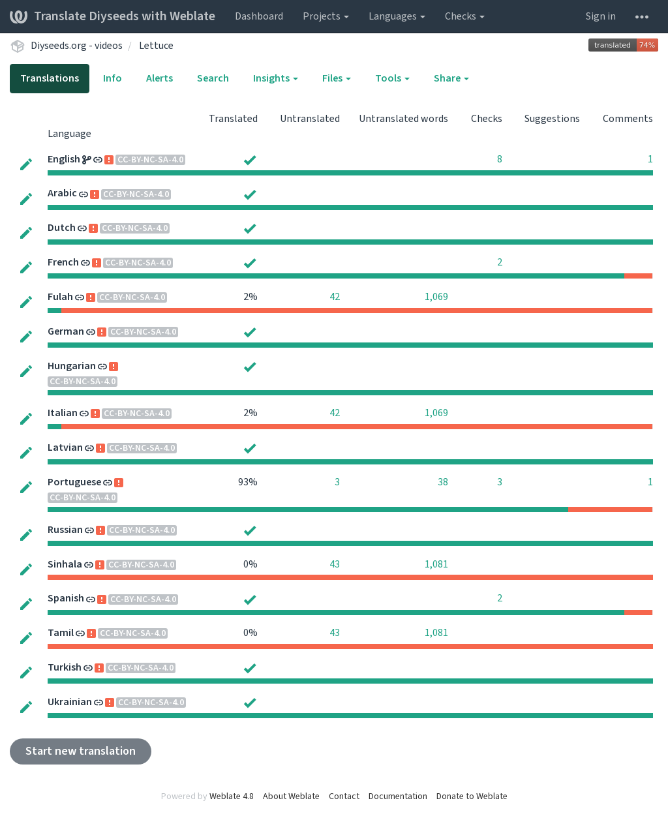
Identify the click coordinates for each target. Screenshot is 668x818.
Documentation (398, 796)
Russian (65, 530)
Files (336, 78)
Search (213, 78)
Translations (49, 78)
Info (112, 78)
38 (443, 482)
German (66, 331)
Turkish (65, 667)
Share (451, 78)
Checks (465, 16)
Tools (392, 78)
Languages (397, 16)
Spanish (66, 598)
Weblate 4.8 (231, 796)
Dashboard (259, 16)
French (63, 262)
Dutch (62, 227)
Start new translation (80, 751)
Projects (326, 16)
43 (334, 564)
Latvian (65, 447)
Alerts (159, 78)
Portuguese (74, 482)
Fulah (60, 297)
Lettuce (156, 45)
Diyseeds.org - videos (77, 45)
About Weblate (291, 796)
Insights (275, 78)
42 (334, 297)
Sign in (601, 16)
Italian (63, 413)
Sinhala (65, 564)
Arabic (62, 193)
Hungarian (72, 366)
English (64, 159)
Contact (344, 796)
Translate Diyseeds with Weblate (112, 16)
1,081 (436, 564)
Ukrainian (70, 702)
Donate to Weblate (472, 796)
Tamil (61, 633)
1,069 (436, 297)
